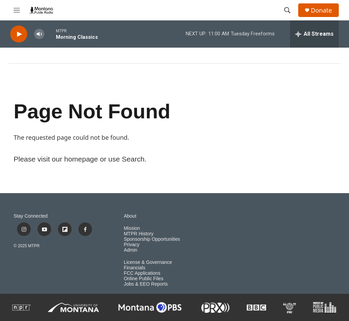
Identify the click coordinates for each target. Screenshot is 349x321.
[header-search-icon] (287, 10)
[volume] (39, 34)
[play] (18, 34)
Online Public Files (143, 278)
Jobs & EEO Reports (146, 284)
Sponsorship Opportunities (152, 239)
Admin (130, 250)
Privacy (131, 244)
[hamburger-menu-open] (16, 10)
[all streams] (314, 34)
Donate (321, 10)
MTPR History (138, 233)
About (130, 216)
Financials (134, 267)
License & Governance (148, 262)
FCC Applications (142, 273)
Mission (132, 228)
